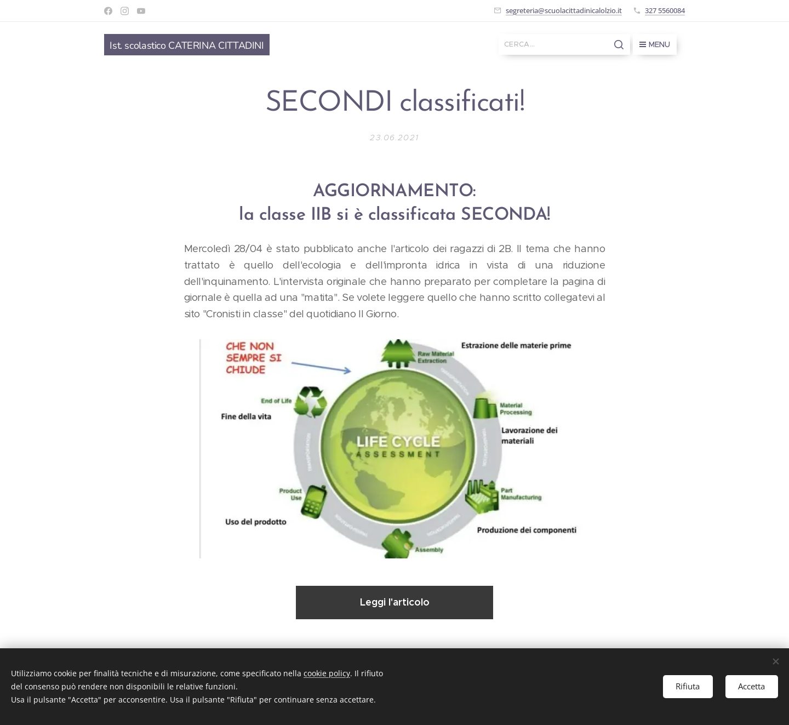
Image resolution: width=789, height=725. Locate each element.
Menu (654, 44)
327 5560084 (665, 10)
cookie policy (327, 673)
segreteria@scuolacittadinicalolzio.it (564, 10)
